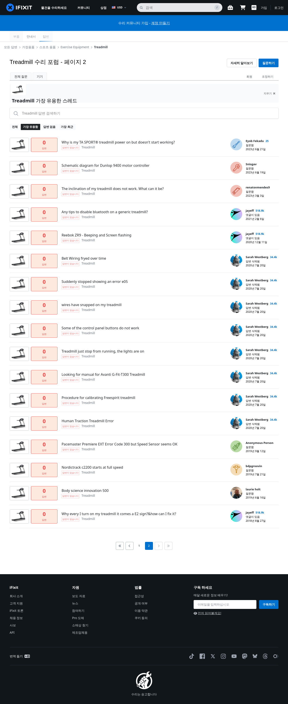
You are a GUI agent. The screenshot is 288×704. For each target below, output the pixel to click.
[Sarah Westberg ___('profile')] (236, 250)
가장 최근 (67, 116)
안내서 (257, 36)
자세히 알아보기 (242, 52)
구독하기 (269, 594)
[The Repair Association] (274, 645)
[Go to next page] (159, 535)
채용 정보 (16, 607)
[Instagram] (222, 645)
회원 (249, 66)
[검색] (179, 7)
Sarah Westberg (257, 246)
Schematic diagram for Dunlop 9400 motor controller (105, 154)
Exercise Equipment (81, 36)
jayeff (250, 200)
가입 (264, 8)
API (12, 622)
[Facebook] (201, 645)
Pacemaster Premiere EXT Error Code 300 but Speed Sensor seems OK (119, 433)
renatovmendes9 (258, 177)
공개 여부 (141, 593)
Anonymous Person (259, 432)
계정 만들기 (160, 23)
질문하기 (268, 52)
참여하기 (78, 600)
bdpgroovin (254, 455)
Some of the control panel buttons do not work (100, 317)
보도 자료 (78, 585)
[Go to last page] (168, 535)
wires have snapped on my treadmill (91, 294)
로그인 (279, 8)
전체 (15, 116)
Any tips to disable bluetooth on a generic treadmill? (104, 201)
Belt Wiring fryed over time (83, 247)
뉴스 (75, 593)
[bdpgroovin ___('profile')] (236, 459)
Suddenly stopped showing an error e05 (94, 271)
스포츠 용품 (54, 36)
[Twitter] (212, 645)
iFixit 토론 (16, 600)
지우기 (269, 83)
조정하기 (267, 66)
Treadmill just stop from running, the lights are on (102, 340)
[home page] (19, 8)
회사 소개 (16, 585)
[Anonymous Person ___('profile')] (236, 436)
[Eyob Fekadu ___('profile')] (236, 134)
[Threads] (264, 645)
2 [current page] (149, 535)
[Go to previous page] (130, 535)
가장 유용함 (30, 116)
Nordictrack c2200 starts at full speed (92, 456)
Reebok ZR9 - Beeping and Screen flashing (96, 224)
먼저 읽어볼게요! (207, 602)
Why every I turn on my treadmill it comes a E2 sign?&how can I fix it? (118, 503)
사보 (13, 614)
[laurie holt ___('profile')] (236, 482)
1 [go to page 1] (139, 535)
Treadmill (107, 36)
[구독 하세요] (225, 593)
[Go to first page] (120, 535)
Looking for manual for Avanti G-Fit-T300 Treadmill (103, 363)
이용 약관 (141, 600)
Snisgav (251, 153)
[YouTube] (233, 645)
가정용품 (34, 36)
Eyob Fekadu (255, 130)
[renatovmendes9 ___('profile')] (236, 180)
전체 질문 (21, 66)
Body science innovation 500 (85, 480)
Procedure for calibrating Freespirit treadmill (98, 387)
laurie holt (253, 479)
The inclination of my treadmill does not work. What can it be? (112, 178)
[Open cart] (242, 7)
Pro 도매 (78, 607)
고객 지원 (16, 593)
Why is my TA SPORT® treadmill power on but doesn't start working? (118, 131)
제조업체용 (80, 622)
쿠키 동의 (141, 607)
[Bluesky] (254, 645)
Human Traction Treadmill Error (87, 410)
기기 (40, 66)
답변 (272, 36)
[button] (254, 7)
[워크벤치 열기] (230, 7)
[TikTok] (190, 645)
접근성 (139, 585)
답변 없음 (49, 116)
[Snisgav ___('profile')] (236, 157)
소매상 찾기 (80, 614)
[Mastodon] (243, 645)
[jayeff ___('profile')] (236, 203)
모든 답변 (16, 36)
